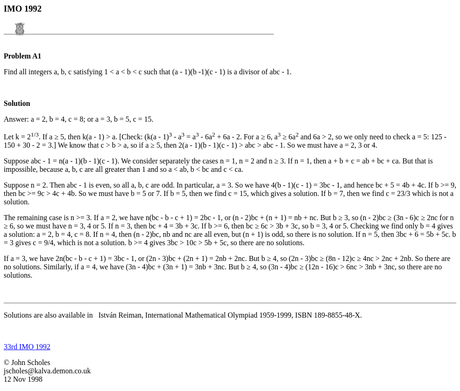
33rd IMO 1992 (27, 347)
